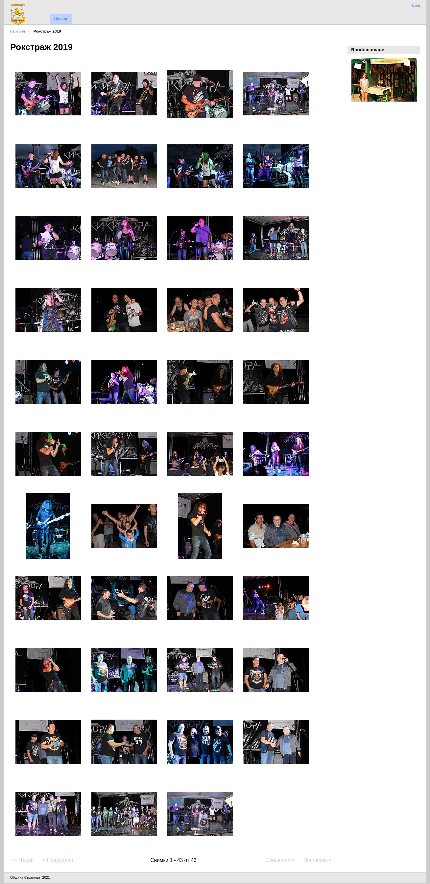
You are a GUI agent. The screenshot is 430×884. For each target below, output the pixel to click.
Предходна (57, 860)
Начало (61, 19)
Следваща (281, 860)
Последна (318, 860)
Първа (23, 860)
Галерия (17, 31)
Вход (416, 5)
